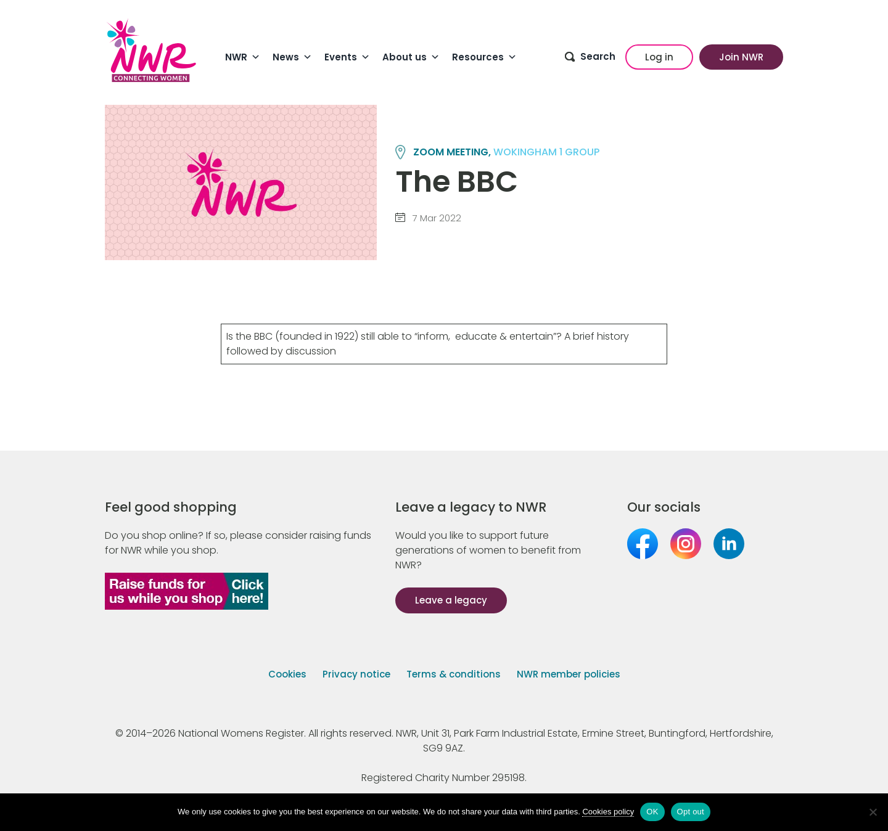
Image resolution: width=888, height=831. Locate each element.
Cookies (287, 674)
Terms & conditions (453, 674)
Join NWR (741, 57)
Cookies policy (608, 811)
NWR (242, 57)
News (292, 57)
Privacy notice (356, 674)
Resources (484, 57)
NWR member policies (568, 674)
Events (347, 57)
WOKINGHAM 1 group (546, 152)
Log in (659, 57)
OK (652, 811)
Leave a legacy (451, 600)
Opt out (690, 811)
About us (411, 57)
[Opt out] (872, 812)
